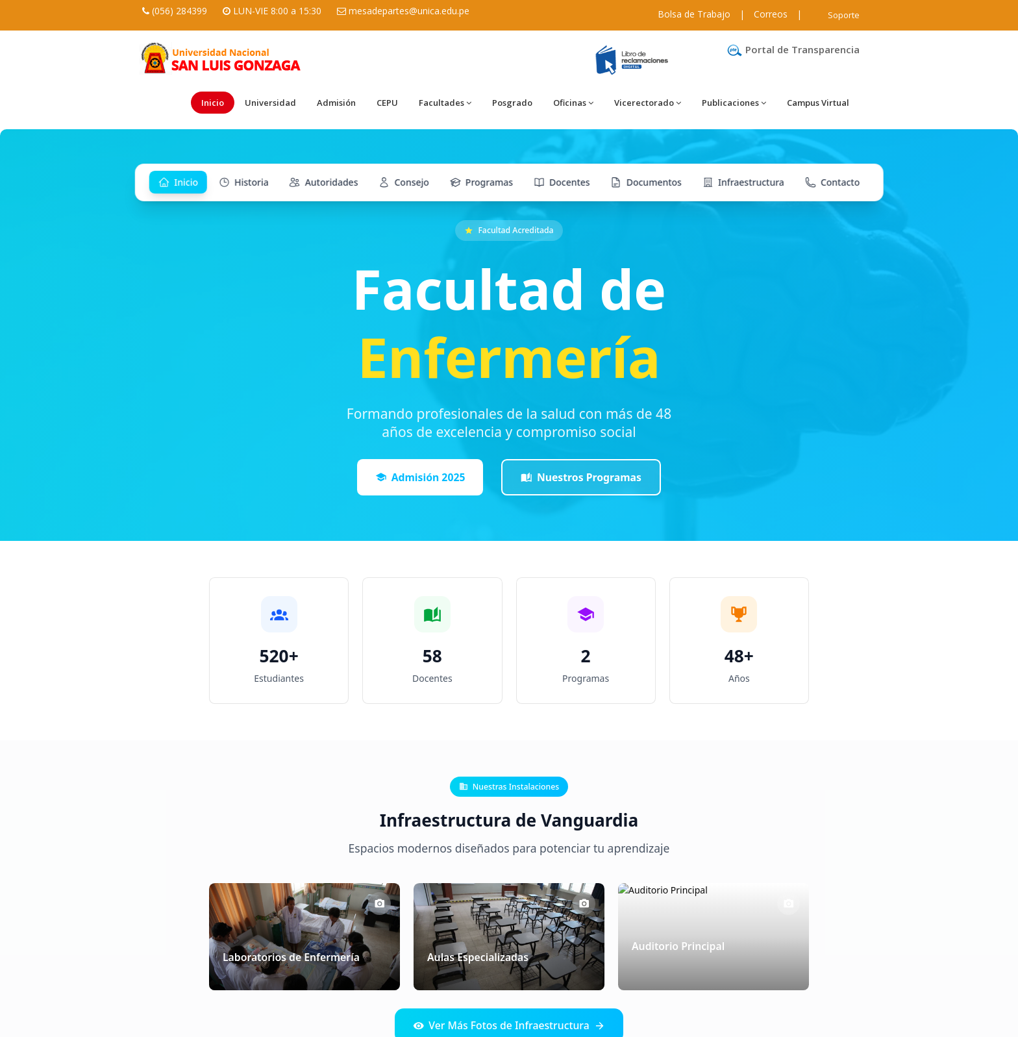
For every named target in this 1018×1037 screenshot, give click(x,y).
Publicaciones (734, 102)
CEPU (387, 102)
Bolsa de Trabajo (694, 14)
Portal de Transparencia (793, 49)
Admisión (336, 102)
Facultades (445, 102)
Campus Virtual (818, 102)
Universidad (270, 102)
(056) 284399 (179, 11)
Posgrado (512, 102)
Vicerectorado (647, 102)
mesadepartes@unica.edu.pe (409, 11)
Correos (771, 14)
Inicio (212, 102)
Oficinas (573, 102)
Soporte (844, 15)
